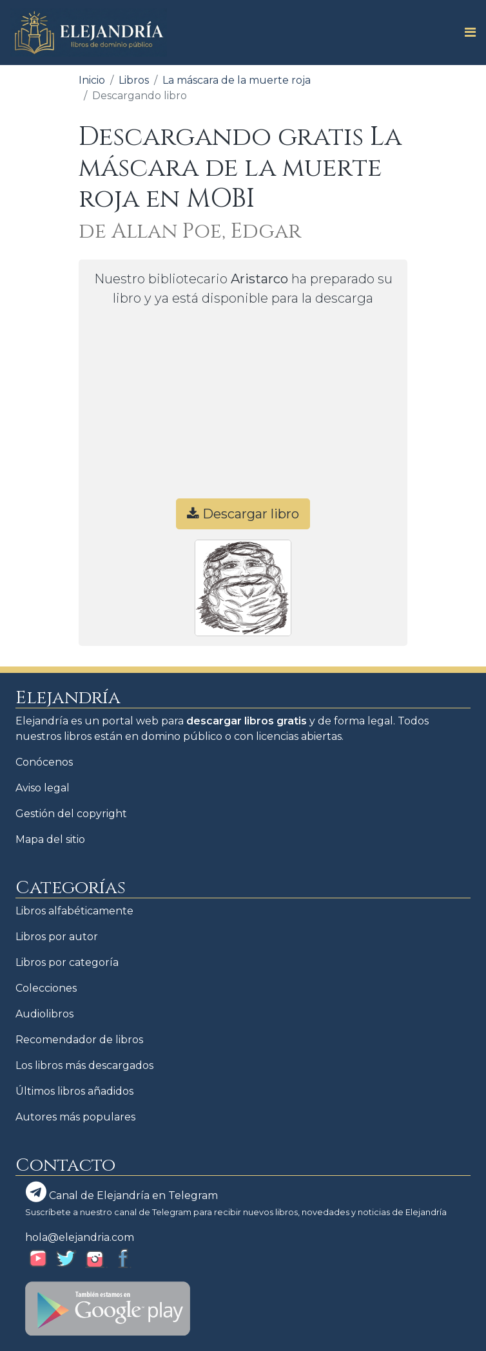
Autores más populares (75, 1117)
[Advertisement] (243, 408)
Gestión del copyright (71, 814)
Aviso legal (42, 788)
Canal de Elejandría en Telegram (122, 1192)
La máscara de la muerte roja (236, 80)
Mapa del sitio (50, 839)
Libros (134, 80)
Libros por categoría (67, 962)
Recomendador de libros (79, 1040)
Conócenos (44, 762)
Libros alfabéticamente (74, 911)
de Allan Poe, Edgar (190, 231)
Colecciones (46, 988)
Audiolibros (44, 1014)
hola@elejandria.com (79, 1237)
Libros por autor (56, 937)
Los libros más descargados (84, 1065)
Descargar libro (243, 514)
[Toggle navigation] (466, 32)
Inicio (92, 80)
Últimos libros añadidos (74, 1091)
